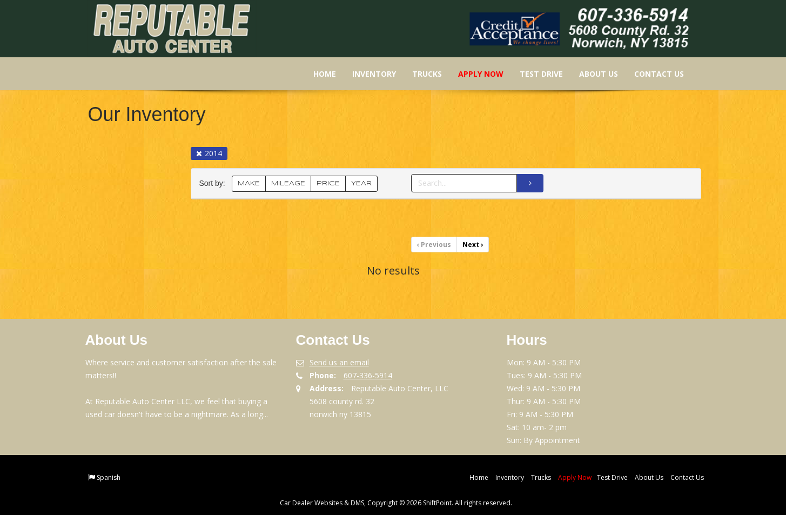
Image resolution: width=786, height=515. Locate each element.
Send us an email (339, 362)
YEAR (361, 183)
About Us (591, 74)
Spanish (108, 477)
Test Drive (534, 74)
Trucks (420, 74)
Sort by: (214, 183)
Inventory (367, 74)
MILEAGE (288, 183)
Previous (434, 244)
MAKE (249, 183)
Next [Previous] (472, 244)
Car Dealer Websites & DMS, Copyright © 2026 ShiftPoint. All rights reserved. (396, 502)
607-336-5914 (368, 375)
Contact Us (652, 74)
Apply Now (473, 74)
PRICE (328, 183)
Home (317, 74)
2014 (209, 153)
